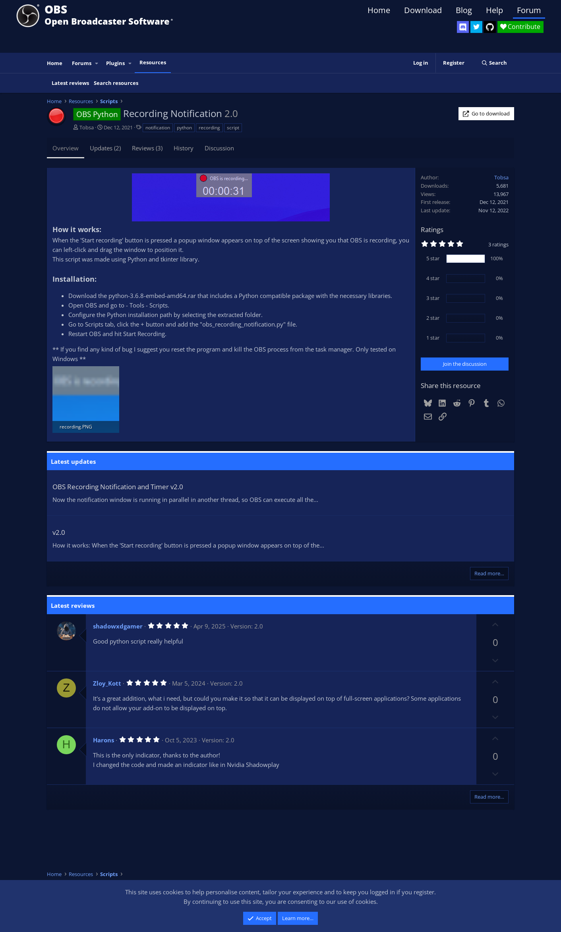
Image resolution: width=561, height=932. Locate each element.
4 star (432, 278)
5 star (432, 258)
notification (157, 127)
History (183, 148)
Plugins (115, 63)
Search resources (116, 82)
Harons (103, 740)
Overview (65, 148)
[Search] (494, 63)
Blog (464, 10)
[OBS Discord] (463, 27)
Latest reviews (70, 82)
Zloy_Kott (107, 683)
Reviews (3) (147, 148)
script (233, 127)
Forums (81, 63)
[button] (97, 63)
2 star (432, 317)
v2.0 (58, 532)
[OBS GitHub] (490, 27)
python (184, 127)
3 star (432, 298)
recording (209, 127)
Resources (152, 62)
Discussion (219, 148)
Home (379, 10)
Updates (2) (105, 148)
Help (494, 10)
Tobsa (86, 127)
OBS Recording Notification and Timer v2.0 (117, 486)
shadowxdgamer (118, 626)
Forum (529, 10)
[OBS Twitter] (476, 27)
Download (423, 10)
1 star (432, 337)
